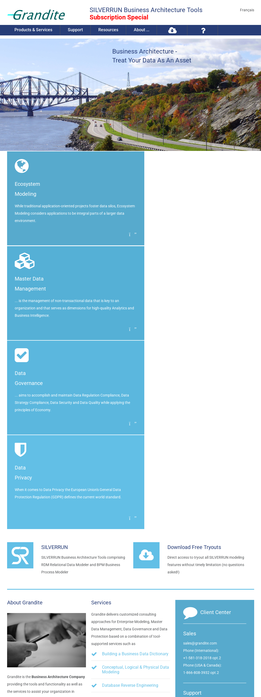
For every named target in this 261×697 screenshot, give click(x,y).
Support (76, 30)
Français (247, 10)
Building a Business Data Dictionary (135, 463)
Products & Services (34, 30)
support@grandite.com (202, 512)
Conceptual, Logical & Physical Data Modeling (135, 479)
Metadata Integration (121, 553)
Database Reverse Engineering (130, 495)
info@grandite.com (219, 617)
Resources (110, 30)
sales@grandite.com (200, 453)
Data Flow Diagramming (124, 526)
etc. (110, 570)
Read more (26, 527)
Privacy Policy (62, 679)
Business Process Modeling (127, 539)
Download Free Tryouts (194, 357)
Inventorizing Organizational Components (128, 511)
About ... (143, 30)
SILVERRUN (54, 357)
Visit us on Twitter (218, 644)
